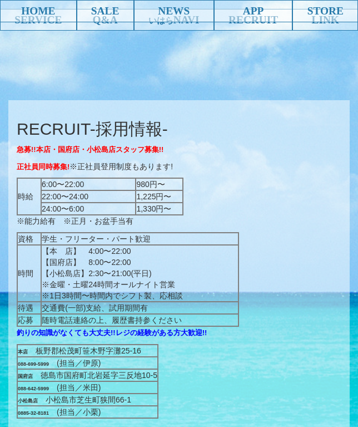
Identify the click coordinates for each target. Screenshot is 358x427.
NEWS (174, 11)
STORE (325, 11)
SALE (105, 11)
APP (253, 11)
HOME (38, 11)
